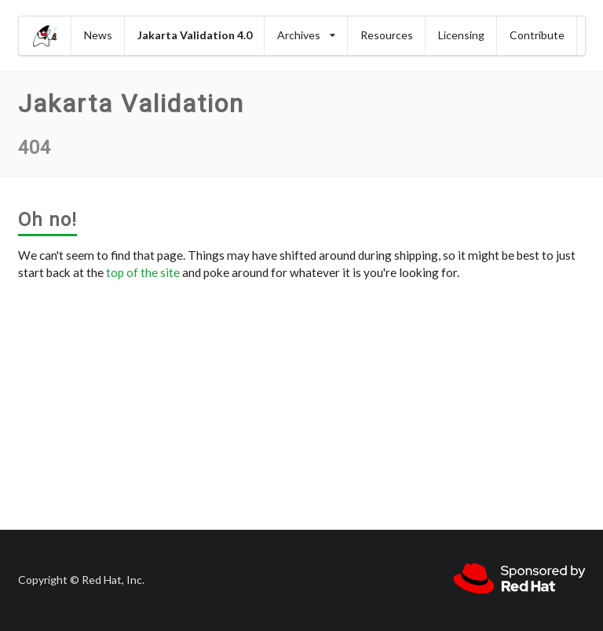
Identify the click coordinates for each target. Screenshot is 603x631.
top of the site (143, 272)
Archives (306, 35)
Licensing (461, 35)
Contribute (537, 35)
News (98, 35)
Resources (386, 35)
